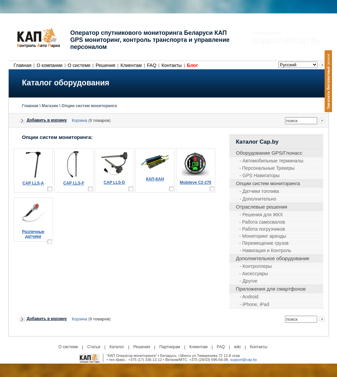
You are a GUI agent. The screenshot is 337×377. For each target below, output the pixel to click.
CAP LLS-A (33, 183)
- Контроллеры (256, 266)
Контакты (171, 65)
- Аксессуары (253, 273)
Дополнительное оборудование (273, 258)
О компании (49, 65)
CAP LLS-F (73, 183)
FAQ (151, 65)
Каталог (117, 347)
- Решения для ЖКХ (261, 214)
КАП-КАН (155, 179)
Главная (23, 65)
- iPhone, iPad (254, 304)
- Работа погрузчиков (262, 229)
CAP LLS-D (114, 182)
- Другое (249, 281)
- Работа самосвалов (262, 222)
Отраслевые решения (261, 207)
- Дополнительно (258, 199)
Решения (105, 65)
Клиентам (131, 65)
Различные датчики (33, 234)
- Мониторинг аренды (262, 236)
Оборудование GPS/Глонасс (269, 153)
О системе (79, 65)
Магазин (50, 105)
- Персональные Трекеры (267, 168)
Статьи (93, 347)
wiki (237, 347)
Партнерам (169, 347)
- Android (249, 296)
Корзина (79, 120)
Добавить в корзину (47, 120)
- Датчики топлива (259, 191)
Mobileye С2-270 (195, 182)
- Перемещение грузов (264, 243)
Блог (192, 65)
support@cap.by (243, 360)
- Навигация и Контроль (265, 250)
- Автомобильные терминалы (271, 160)
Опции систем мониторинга (89, 105)
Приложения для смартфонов (271, 289)
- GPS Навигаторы (260, 175)
